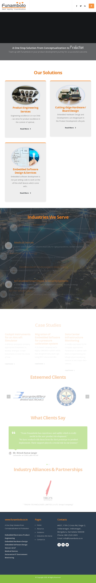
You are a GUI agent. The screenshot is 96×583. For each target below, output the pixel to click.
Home (39, 525)
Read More (25, 129)
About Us (40, 529)
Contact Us (41, 540)
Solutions (40, 532)
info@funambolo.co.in (73, 538)
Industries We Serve (44, 536)
